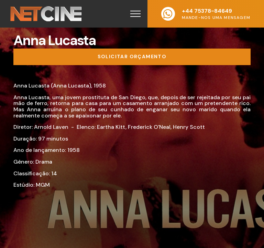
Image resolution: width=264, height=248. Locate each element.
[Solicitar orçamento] (132, 57)
